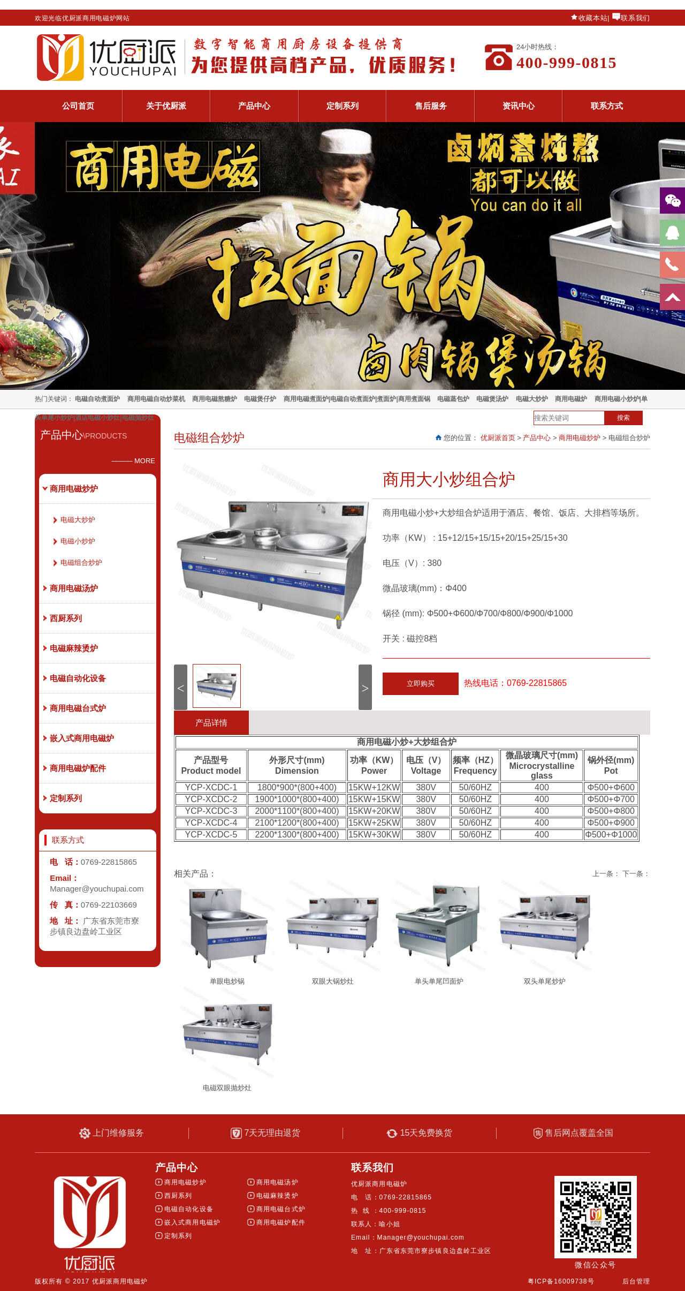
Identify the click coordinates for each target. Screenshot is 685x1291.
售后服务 (431, 105)
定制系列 (342, 105)
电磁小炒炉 (77, 541)
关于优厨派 (166, 105)
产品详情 (211, 722)
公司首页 (78, 105)
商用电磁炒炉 (579, 438)
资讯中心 (519, 105)
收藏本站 (593, 18)
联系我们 (635, 18)
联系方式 (607, 105)
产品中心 (254, 105)
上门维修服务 (111, 1133)
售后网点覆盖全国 (573, 1133)
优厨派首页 (498, 438)
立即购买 (421, 684)
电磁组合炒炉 (81, 562)
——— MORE (133, 461)
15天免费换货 (419, 1133)
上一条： (606, 874)
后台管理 (636, 1281)
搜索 (623, 417)
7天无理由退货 (265, 1133)
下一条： (636, 874)
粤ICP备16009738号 (561, 1281)
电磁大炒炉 (77, 520)
